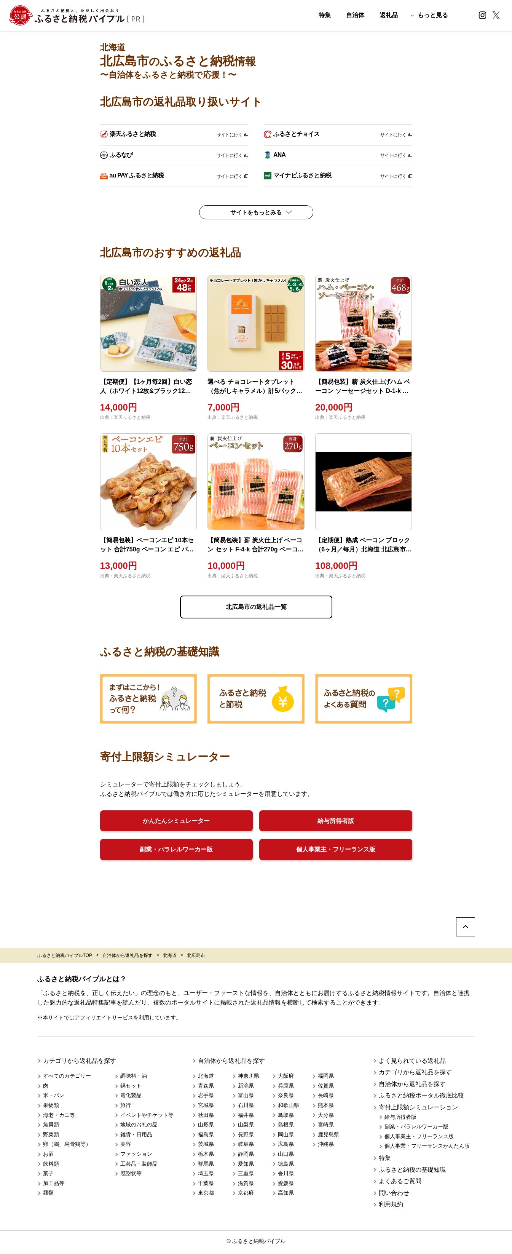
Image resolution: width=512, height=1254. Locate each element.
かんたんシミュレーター (176, 821)
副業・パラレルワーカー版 (176, 849)
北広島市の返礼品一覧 (256, 607)
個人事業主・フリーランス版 (335, 849)
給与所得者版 (335, 821)
